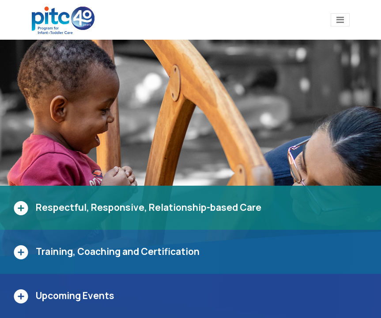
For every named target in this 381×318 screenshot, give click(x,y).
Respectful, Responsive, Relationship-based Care (148, 207)
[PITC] (65, 20)
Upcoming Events (75, 295)
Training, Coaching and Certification (118, 251)
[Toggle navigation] (340, 19)
